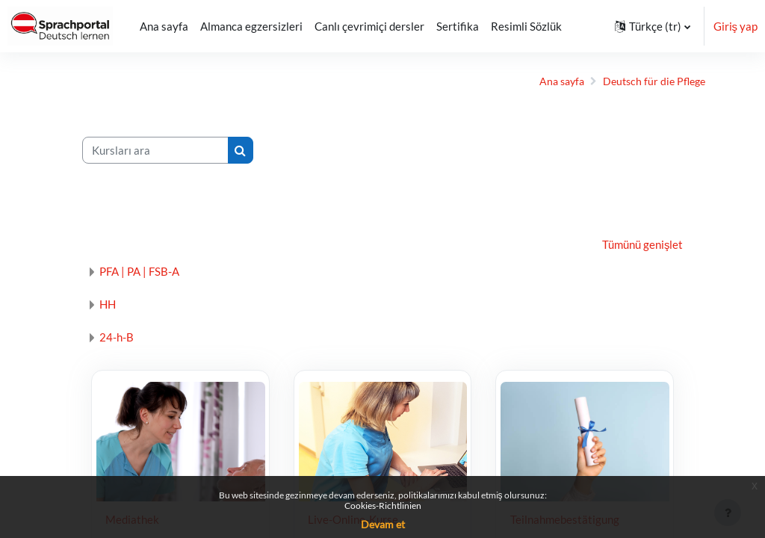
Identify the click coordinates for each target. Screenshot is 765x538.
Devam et (383, 524)
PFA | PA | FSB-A (147, 271)
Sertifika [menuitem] (457, 26)
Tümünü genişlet (635, 245)
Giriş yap (735, 26)
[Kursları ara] (163, 150)
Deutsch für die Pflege (643, 81)
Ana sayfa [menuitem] (164, 26)
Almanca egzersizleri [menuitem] (251, 26)
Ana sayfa (546, 81)
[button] (652, 26)
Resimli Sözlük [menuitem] (526, 26)
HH (115, 304)
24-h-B (124, 337)
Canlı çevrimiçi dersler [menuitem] (369, 26)
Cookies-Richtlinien (382, 505)
